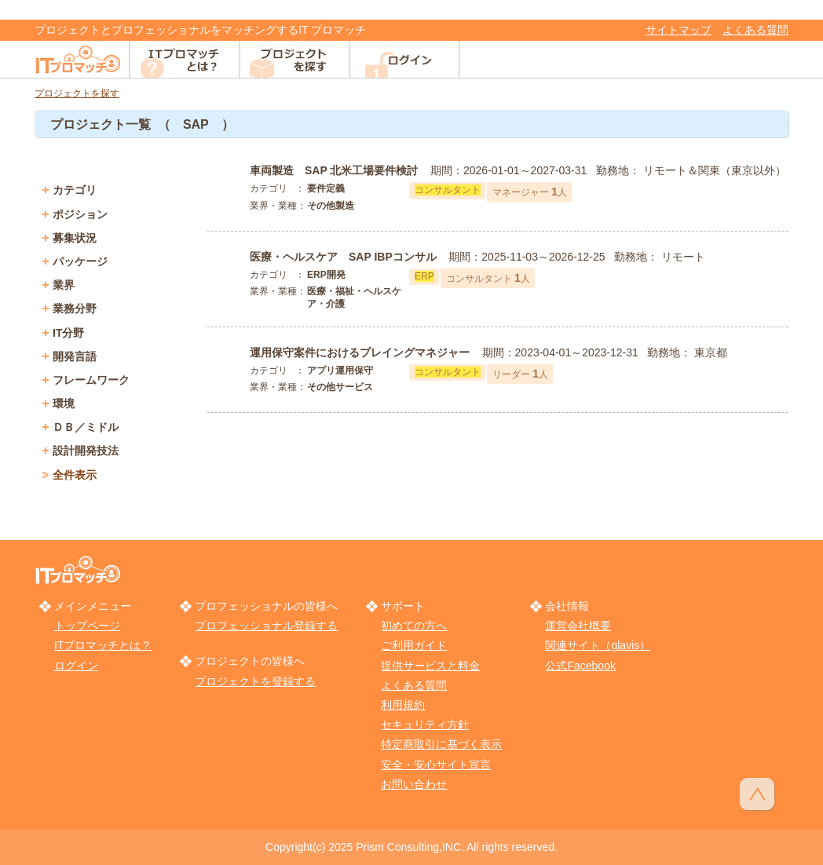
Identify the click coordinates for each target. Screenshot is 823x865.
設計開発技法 (86, 450)
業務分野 (75, 308)
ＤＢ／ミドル (86, 427)
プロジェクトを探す (77, 93)
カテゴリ (75, 190)
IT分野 (68, 333)
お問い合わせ (414, 784)
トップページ (87, 625)
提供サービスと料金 (430, 665)
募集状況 (75, 238)
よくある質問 (755, 30)
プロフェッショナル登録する (266, 625)
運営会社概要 (578, 625)
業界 (64, 285)
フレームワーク (91, 380)
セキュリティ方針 (425, 724)
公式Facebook (580, 665)
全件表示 (75, 475)
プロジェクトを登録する (255, 681)
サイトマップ (678, 30)
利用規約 (403, 705)
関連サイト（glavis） (597, 645)
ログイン (76, 665)
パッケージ (80, 261)
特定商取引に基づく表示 (441, 744)
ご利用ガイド (414, 645)
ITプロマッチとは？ (103, 645)
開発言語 (75, 356)
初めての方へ (414, 625)
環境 (64, 403)
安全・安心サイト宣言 (436, 764)
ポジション (80, 214)
